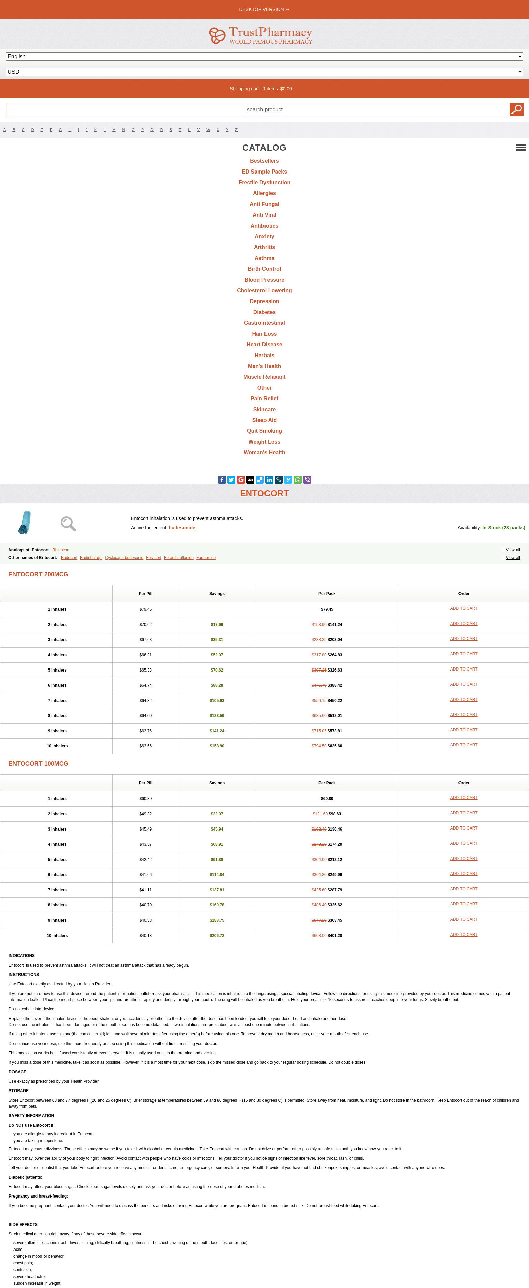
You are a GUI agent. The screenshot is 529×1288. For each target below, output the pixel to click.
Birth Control (264, 269)
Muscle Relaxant (264, 377)
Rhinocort (60, 550)
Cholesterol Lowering (264, 290)
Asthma (265, 258)
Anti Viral (264, 215)
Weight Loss (265, 442)
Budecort (69, 557)
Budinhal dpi (91, 557)
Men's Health (264, 366)
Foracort (153, 557)
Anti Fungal (264, 204)
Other (264, 388)
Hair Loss (264, 334)
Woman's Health (264, 452)
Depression (264, 301)
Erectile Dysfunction (265, 182)
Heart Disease (264, 344)
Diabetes (264, 312)
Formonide (206, 557)
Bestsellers (264, 161)
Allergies (264, 193)
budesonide (182, 527)
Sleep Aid (264, 420)
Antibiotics (265, 226)
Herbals (265, 355)
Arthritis (264, 247)
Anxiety (264, 236)
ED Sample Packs (264, 172)
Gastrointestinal (264, 323)
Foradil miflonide (179, 557)
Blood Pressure (264, 280)
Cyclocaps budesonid (124, 557)
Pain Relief (264, 398)
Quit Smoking (264, 431)
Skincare (264, 409)
